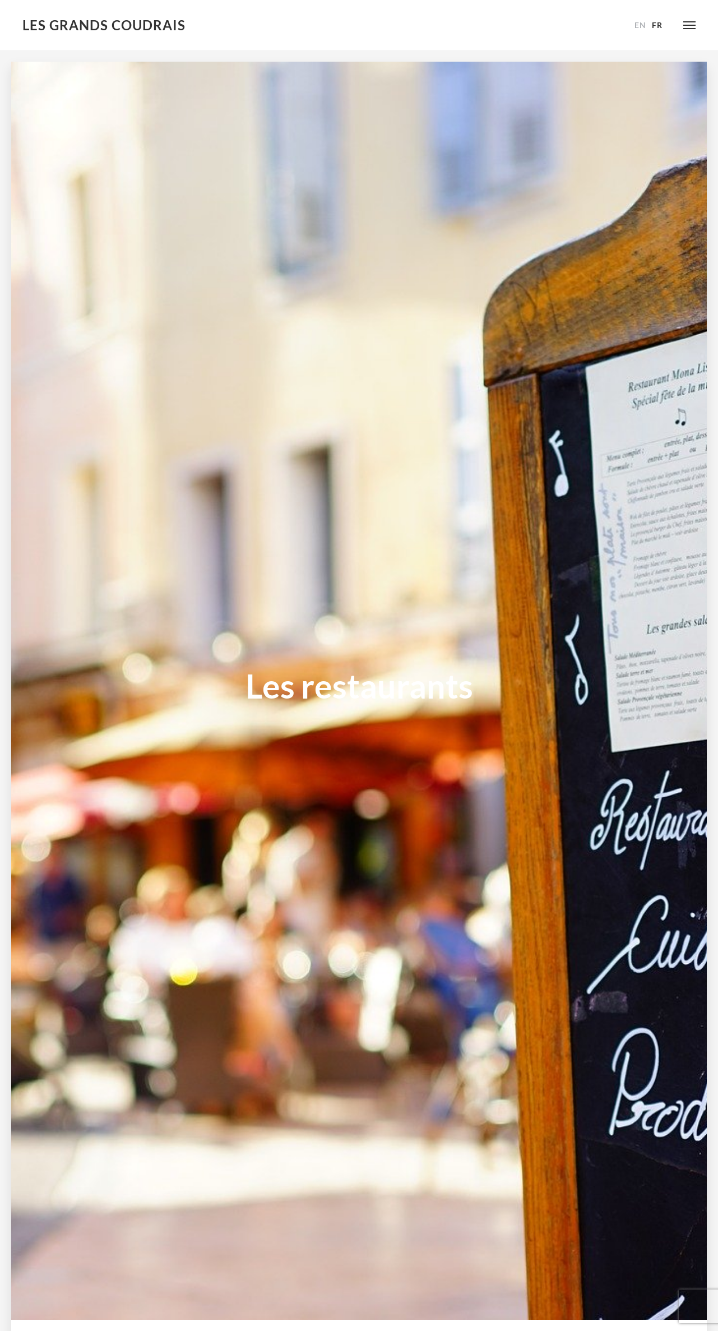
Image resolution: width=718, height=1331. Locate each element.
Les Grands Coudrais (104, 25)
